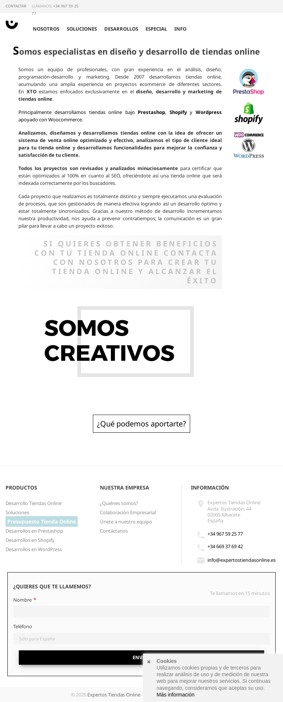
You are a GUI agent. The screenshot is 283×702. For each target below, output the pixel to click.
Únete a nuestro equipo (126, 521)
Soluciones (82, 28)
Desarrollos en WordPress (34, 549)
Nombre (22, 600)
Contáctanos (114, 531)
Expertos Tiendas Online (113, 694)
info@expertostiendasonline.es (241, 560)
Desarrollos (121, 28)
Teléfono (22, 626)
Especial (156, 28)
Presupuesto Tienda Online (41, 521)
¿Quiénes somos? (119, 503)
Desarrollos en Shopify (30, 540)
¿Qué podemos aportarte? (141, 424)
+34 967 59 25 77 (225, 533)
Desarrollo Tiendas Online (34, 503)
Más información (176, 695)
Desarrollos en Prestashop (34, 531)
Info (180, 28)
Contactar (16, 5)
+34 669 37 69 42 (225, 546)
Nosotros (46, 28)
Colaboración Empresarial (128, 512)
